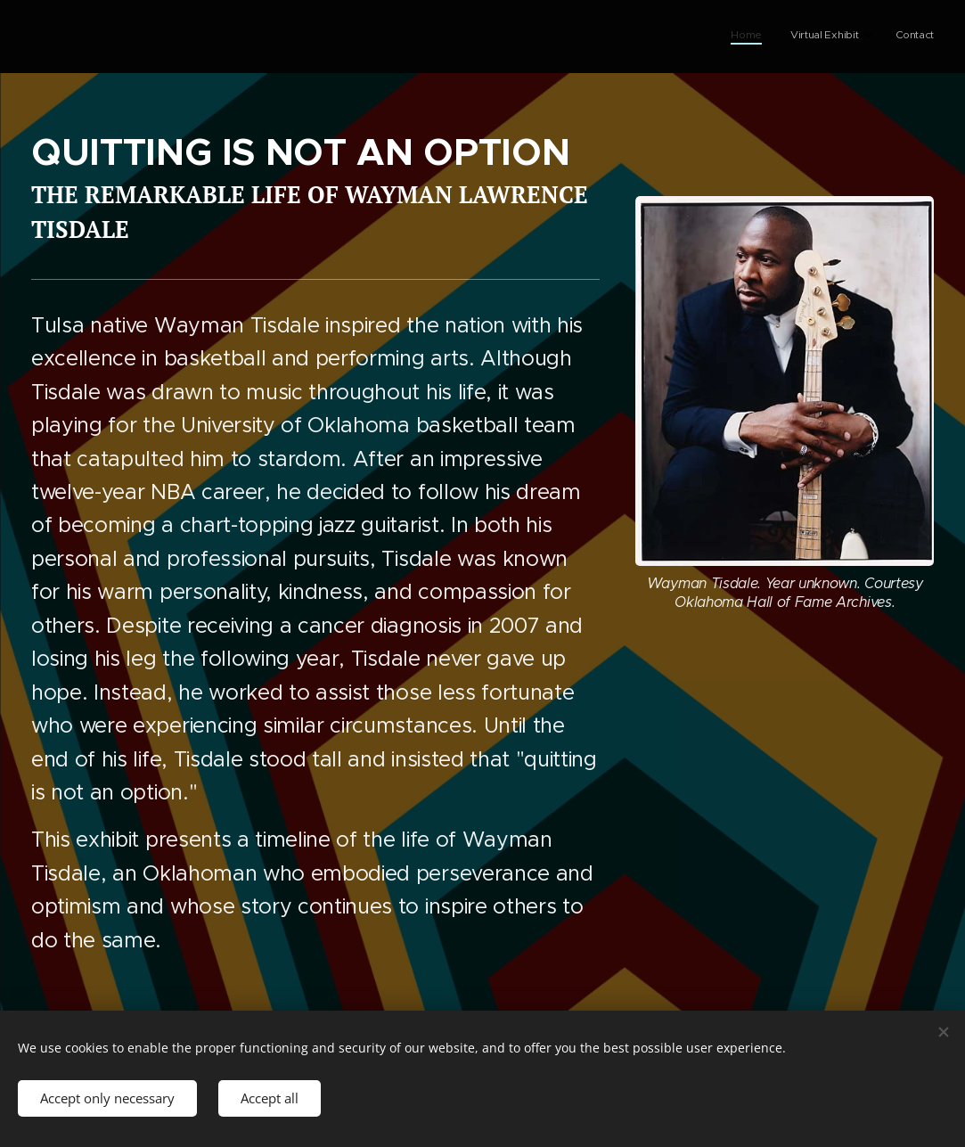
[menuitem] (872, 36)
